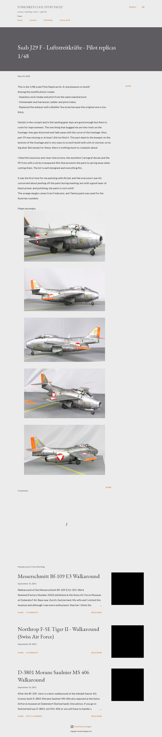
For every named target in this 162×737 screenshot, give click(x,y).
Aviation (33, 20)
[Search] (132, 7)
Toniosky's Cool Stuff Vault (40, 7)
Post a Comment (34, 716)
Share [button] (128, 86)
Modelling (48, 20)
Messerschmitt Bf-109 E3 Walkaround (59, 576)
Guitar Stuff (65, 20)
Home (19, 20)
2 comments (32, 653)
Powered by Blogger (81, 726)
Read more (96, 612)
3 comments (32, 612)
